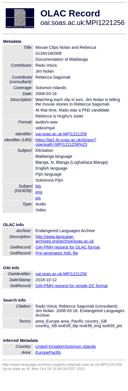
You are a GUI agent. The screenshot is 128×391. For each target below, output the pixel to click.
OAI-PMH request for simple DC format (72, 285)
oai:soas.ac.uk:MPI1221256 (61, 134)
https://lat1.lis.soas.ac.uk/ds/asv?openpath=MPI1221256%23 (66, 142)
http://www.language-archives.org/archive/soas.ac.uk (65, 238)
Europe (42, 352)
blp (38, 186)
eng (39, 192)
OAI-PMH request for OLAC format (68, 247)
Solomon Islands (80, 346)
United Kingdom (50, 346)
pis (38, 198)
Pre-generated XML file (57, 253)
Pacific (55, 352)
